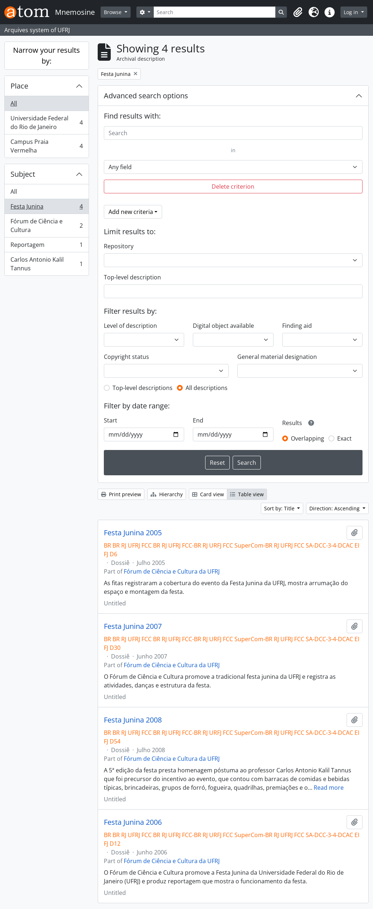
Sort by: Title (280, 508)
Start (110, 420)
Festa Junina (46, 208)
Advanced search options (146, 95)
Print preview (121, 494)
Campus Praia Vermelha (46, 146)
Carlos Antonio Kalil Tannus (46, 264)
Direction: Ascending (335, 508)
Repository (118, 246)
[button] (298, 12)
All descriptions (207, 388)
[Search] (214, 12)
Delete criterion (233, 186)
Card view (208, 494)
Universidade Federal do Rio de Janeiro (46, 122)
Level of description (130, 326)
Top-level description (132, 277)
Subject (22, 174)
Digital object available (223, 326)
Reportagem (46, 246)
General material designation (277, 357)
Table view (247, 494)
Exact (344, 438)
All (13, 103)
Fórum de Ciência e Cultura (46, 225)
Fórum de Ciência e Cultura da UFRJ (172, 571)
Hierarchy (167, 494)
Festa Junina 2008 (133, 720)
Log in (352, 12)
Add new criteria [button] (131, 212)
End (198, 420)
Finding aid (297, 326)
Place (19, 86)
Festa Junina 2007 (133, 626)
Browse (113, 12)
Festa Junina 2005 (133, 532)
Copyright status (126, 357)
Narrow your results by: (46, 55)
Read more (329, 788)
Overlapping (307, 438)
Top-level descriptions (143, 388)
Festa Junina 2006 (133, 822)
